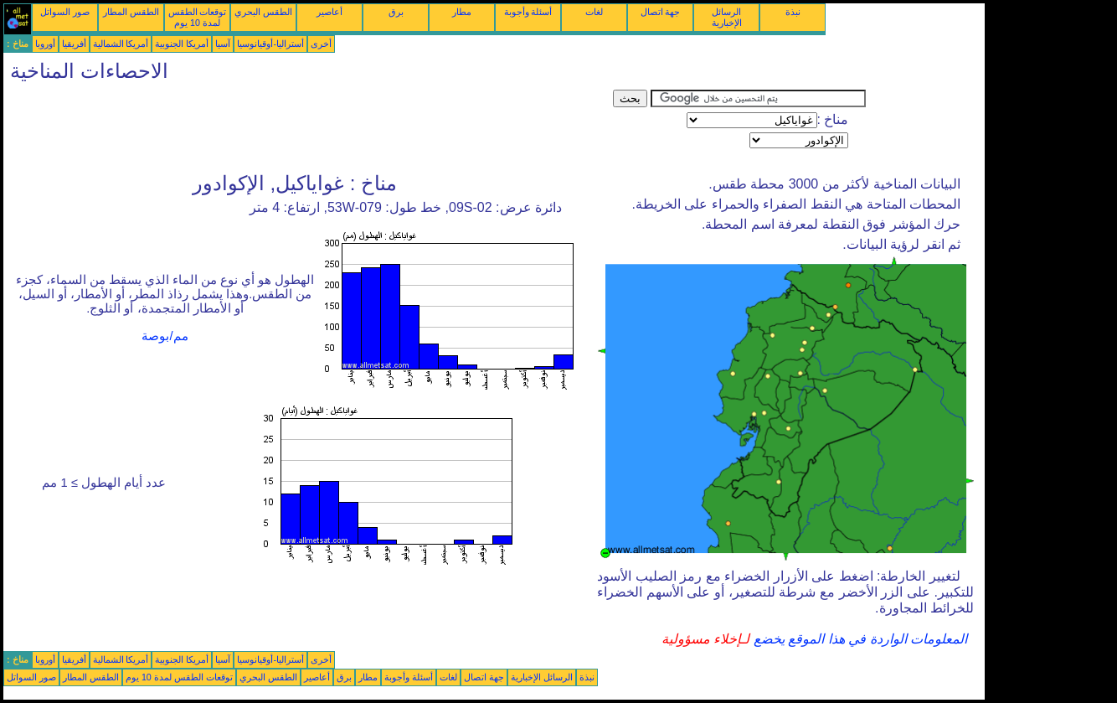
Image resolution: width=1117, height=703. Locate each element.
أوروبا (45, 44)
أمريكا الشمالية (121, 44)
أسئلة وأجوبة (528, 12)
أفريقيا (74, 44)
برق (396, 12)
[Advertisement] (308, 127)
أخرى (321, 44)
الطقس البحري (263, 12)
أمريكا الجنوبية (181, 44)
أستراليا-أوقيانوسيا (270, 44)
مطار (461, 12)
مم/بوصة (165, 336)
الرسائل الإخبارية (727, 17)
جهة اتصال (661, 12)
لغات (594, 12)
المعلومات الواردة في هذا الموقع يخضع (858, 639)
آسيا (222, 44)
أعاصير (329, 12)
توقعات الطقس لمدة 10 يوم (197, 17)
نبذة (792, 12)
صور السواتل (65, 12)
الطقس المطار (131, 12)
